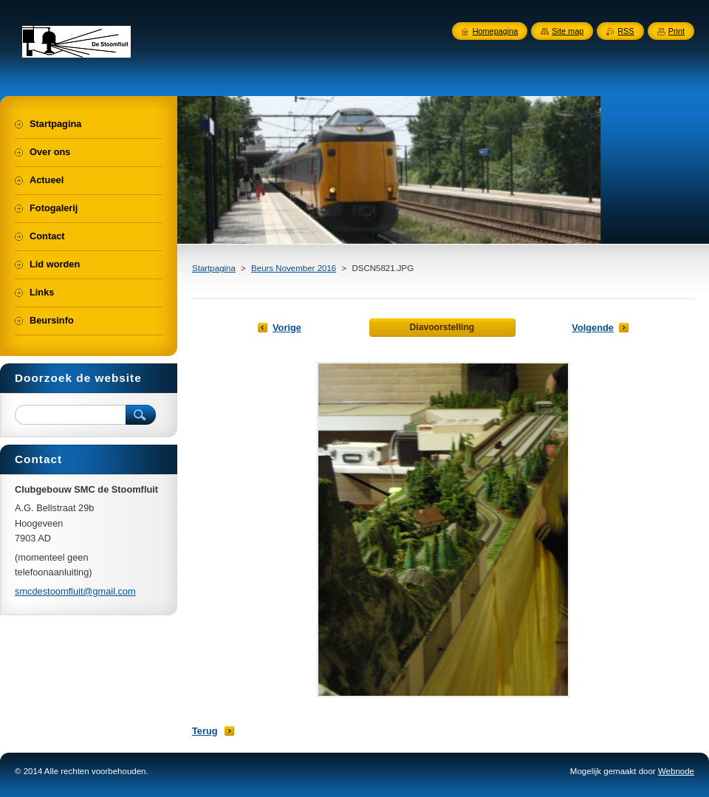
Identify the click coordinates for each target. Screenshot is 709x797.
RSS (625, 31)
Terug (205, 730)
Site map (567, 31)
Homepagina (495, 31)
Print (676, 31)
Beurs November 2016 (293, 268)
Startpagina (214, 268)
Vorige (287, 327)
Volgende (593, 327)
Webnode (676, 771)
